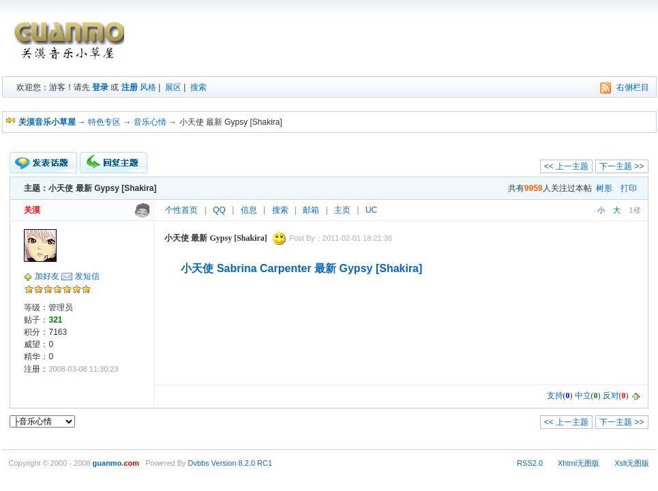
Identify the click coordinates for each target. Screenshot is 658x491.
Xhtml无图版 (578, 463)
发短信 (87, 276)
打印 (628, 188)
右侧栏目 (632, 87)
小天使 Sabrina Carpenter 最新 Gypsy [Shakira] (301, 268)
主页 (342, 210)
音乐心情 (150, 122)
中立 (583, 395)
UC (371, 210)
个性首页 (181, 210)
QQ (219, 210)
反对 (611, 395)
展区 (173, 87)
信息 (249, 210)
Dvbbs (198, 463)
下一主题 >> (621, 166)
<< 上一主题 (566, 166)
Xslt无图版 (631, 463)
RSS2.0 (530, 463)
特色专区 (104, 122)
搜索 (198, 87)
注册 (129, 87)
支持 (555, 395)
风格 (148, 87)
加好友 (47, 276)
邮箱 (311, 210)
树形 (604, 188)
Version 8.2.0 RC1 (241, 463)
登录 (100, 87)
